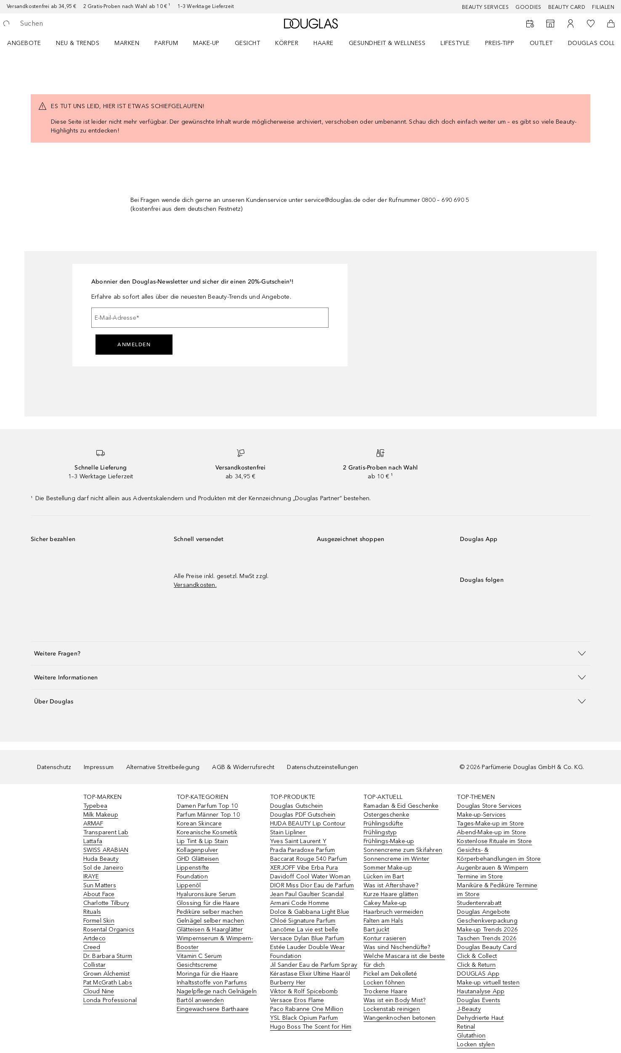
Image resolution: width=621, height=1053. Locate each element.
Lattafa (92, 841)
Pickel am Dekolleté (390, 973)
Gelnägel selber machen (210, 920)
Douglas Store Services (489, 805)
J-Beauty (469, 1009)
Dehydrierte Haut (480, 1017)
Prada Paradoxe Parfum (302, 850)
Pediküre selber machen (210, 911)
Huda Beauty (101, 858)
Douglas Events (478, 1000)
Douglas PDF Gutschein (302, 814)
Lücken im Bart (384, 876)
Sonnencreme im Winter (396, 858)
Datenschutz (54, 767)
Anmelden (134, 344)
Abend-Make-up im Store (491, 832)
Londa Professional (110, 1000)
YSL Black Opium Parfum (304, 1017)
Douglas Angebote (483, 911)
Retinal (466, 1026)
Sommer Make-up (388, 867)
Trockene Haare (385, 991)
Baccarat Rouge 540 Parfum (308, 858)
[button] (310, 653)
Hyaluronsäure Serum (206, 894)
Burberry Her (287, 982)
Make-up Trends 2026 (487, 929)
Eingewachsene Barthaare (213, 1009)
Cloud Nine (98, 991)
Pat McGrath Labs (107, 982)
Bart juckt (376, 929)
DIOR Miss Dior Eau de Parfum (312, 885)
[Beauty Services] (530, 23)
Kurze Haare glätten (391, 894)
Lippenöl (189, 885)
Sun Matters (99, 885)
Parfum (166, 43)
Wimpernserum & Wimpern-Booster (215, 943)
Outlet (541, 43)
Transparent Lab (106, 832)
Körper (286, 43)
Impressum (99, 767)
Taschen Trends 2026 (486, 938)
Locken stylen (476, 1044)
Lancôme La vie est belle (304, 929)
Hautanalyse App (480, 991)
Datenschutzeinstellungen (322, 767)
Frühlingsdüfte (383, 823)
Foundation (192, 876)
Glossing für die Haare (208, 903)
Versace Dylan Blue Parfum (307, 938)
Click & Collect (477, 956)
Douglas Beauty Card (487, 947)
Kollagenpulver (197, 850)
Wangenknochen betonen (399, 1017)
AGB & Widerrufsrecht (243, 767)
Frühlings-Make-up (389, 841)
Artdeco (94, 938)
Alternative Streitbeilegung (162, 767)
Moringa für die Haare (207, 973)
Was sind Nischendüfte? (397, 947)
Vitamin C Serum (199, 956)
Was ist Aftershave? (391, 885)
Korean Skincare (199, 823)
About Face (99, 894)
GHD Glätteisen (198, 858)
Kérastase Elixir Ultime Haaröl (310, 973)
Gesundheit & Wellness (387, 43)
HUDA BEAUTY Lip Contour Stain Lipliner (308, 828)
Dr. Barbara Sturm (107, 956)
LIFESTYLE (455, 43)
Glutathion (471, 1035)
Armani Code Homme (299, 903)
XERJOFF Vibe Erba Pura (304, 867)
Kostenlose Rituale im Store (494, 841)
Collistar (94, 964)
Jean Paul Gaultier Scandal (307, 894)
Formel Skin (98, 920)
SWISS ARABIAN (106, 850)
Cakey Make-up (385, 903)
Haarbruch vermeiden (393, 911)
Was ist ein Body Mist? (394, 1000)
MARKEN (126, 43)
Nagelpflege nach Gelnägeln (217, 991)
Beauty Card (567, 7)
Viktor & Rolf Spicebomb (304, 991)
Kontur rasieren (385, 938)
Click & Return (476, 964)
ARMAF (93, 823)
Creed (92, 947)
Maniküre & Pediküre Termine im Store (497, 890)
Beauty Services (485, 7)
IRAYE (91, 876)
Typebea (95, 805)
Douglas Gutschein (296, 805)
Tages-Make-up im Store (490, 823)
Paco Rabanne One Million (306, 1009)
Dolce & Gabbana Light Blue (309, 911)
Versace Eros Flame (297, 1000)
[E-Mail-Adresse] (210, 318)
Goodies (528, 7)
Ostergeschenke (386, 814)
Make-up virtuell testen (488, 982)
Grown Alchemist (106, 973)
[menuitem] (29, 43)
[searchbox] (82, 23)
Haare (323, 43)
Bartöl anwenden (200, 1000)
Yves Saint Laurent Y (298, 841)
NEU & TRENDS (77, 43)
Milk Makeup (100, 814)
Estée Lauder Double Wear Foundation (307, 952)
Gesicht (247, 43)
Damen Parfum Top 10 (207, 805)
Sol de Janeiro (103, 867)
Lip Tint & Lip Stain (202, 841)
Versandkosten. (195, 585)
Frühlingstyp (380, 832)
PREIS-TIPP (500, 43)
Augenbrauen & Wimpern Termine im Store (492, 872)
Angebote (24, 43)
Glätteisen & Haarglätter (210, 929)
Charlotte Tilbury (106, 903)
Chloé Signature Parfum (302, 920)
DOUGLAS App (478, 973)
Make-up (206, 43)
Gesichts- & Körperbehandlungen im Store (499, 854)
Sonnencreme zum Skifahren (403, 850)
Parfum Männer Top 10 (208, 814)
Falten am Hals (383, 920)
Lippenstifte (193, 867)
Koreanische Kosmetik (207, 832)
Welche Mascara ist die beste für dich (404, 960)
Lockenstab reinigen (392, 1009)
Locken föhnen (384, 982)
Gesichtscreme (197, 964)
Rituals (92, 911)
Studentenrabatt (479, 903)
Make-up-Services (481, 814)
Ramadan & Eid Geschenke (401, 805)
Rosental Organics (108, 929)
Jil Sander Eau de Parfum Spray (313, 964)
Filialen (603, 7)
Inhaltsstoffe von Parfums (212, 982)
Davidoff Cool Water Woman (310, 876)
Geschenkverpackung (487, 920)
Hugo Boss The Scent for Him (310, 1026)
